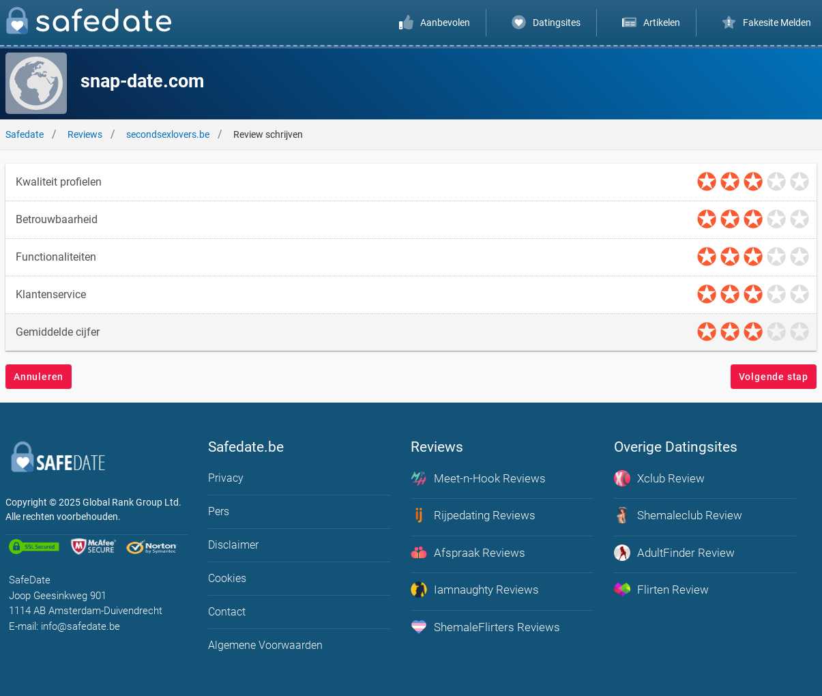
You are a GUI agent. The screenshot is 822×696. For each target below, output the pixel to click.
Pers (218, 511)
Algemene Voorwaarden (265, 645)
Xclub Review (659, 478)
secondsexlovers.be (167, 134)
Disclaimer (233, 544)
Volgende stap (773, 376)
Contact (227, 611)
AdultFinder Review (674, 553)
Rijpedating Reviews (473, 515)
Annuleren (38, 376)
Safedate (24, 134)
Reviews (85, 134)
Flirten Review (661, 589)
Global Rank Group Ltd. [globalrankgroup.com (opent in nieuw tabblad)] (132, 502)
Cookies (227, 578)
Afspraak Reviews (468, 553)
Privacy (226, 478)
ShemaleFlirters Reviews (485, 627)
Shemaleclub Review (678, 515)
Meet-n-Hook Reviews (478, 478)
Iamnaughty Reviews (475, 589)
